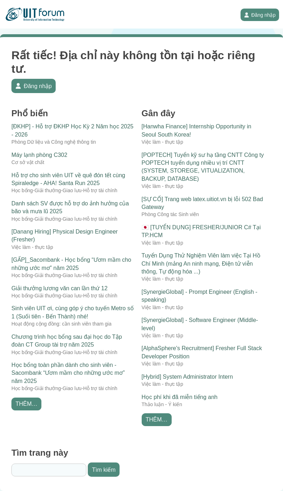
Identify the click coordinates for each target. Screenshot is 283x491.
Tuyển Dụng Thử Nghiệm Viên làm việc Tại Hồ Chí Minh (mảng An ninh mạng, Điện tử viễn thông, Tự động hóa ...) (201, 263)
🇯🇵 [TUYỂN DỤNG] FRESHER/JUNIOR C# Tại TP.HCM (201, 231)
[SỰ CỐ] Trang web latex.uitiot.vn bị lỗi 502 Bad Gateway (202, 203)
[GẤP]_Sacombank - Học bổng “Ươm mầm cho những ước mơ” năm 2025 (71, 264)
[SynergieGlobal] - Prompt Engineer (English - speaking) (200, 296)
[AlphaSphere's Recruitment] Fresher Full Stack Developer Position (202, 352)
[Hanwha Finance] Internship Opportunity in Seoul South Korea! (197, 130)
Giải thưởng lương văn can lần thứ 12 (59, 288)
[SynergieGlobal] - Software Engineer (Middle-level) (200, 324)
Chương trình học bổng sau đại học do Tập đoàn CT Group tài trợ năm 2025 (66, 341)
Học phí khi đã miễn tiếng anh (180, 397)
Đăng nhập (260, 15)
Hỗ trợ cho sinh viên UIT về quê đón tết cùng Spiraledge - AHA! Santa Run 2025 (68, 179)
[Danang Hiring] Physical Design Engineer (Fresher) (64, 235)
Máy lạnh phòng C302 (39, 155)
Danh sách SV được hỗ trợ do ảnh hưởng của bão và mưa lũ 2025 (70, 207)
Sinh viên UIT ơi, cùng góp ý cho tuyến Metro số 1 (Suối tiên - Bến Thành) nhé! (72, 312)
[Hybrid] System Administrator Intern (187, 377)
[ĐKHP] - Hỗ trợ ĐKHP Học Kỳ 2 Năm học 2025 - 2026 (72, 130)
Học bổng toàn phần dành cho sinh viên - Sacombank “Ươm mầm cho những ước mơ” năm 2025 (68, 373)
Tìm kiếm (104, 470)
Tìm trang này (39, 452)
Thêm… (26, 404)
